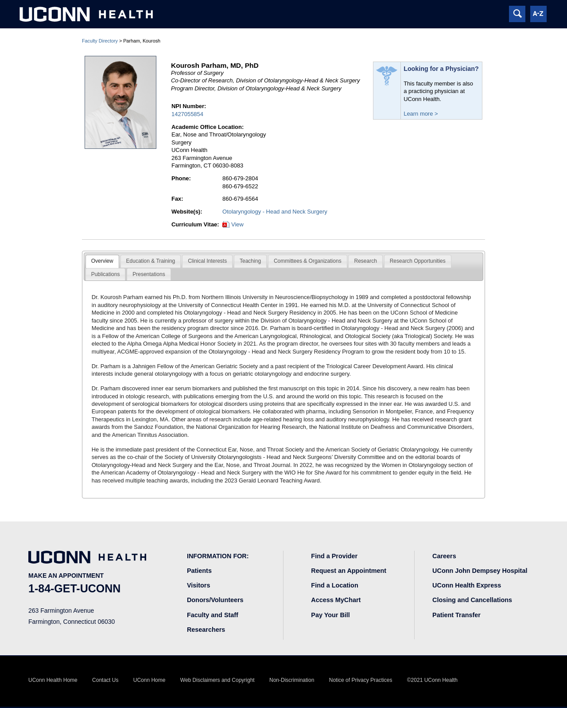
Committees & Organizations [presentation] (308, 261)
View (237, 224)
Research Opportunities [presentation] (418, 261)
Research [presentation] (365, 261)
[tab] (102, 261)
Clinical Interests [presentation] (207, 261)
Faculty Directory (100, 40)
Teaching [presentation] (250, 261)
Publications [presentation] (105, 274)
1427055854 (187, 114)
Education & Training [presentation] (150, 261)
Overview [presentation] (102, 261)
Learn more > (421, 113)
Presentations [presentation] (148, 274)
